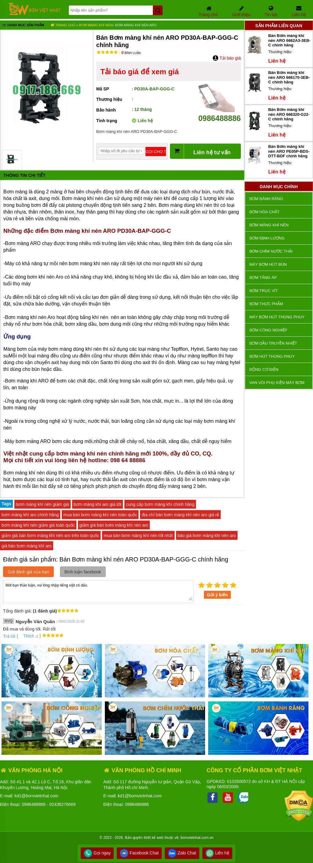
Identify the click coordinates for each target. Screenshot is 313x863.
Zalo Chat (182, 852)
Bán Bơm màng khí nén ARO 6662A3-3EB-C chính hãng (289, 40)
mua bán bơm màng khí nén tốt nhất (138, 535)
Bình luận (131, 53)
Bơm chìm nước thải (271, 251)
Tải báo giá (226, 58)
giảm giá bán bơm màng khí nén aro (114, 525)
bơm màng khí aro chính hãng (30, 514)
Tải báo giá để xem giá (139, 72)
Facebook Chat (139, 852)
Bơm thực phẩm (266, 304)
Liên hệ (217, 852)
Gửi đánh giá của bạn (28, 571)
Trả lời (9, 636)
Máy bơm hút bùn (268, 264)
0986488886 (219, 114)
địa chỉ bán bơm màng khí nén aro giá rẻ (180, 514)
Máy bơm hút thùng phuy (276, 317)
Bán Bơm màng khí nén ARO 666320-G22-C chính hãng (288, 114)
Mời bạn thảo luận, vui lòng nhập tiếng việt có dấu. (98, 591)
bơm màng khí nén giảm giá (42, 504)
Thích (26, 636)
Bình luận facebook (82, 571)
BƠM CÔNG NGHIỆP (268, 330)
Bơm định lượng (267, 238)
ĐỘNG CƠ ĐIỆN (263, 369)
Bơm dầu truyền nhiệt (273, 343)
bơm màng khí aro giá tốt (97, 504)
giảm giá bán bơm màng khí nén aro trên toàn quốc (50, 535)
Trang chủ (62, 25)
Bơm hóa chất (264, 212)
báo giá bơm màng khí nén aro (207, 535)
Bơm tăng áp (263, 277)
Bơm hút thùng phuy (272, 356)
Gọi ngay (97, 852)
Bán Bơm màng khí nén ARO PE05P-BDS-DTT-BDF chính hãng (288, 151)
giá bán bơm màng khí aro (27, 545)
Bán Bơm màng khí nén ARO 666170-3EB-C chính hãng (289, 77)
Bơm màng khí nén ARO (136, 25)
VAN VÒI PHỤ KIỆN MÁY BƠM (276, 382)
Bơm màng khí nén (95, 25)
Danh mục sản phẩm (23, 25)
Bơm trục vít (263, 290)
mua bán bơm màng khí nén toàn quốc (100, 514)
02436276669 (63, 804)
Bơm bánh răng (266, 198)
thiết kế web (154, 838)
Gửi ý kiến (217, 594)
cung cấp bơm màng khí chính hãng (160, 504)
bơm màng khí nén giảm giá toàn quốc (38, 525)
